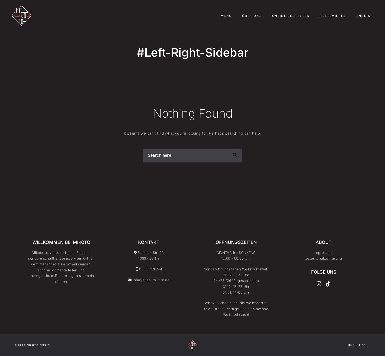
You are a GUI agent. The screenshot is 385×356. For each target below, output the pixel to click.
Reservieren (333, 16)
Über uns (252, 16)
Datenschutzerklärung (323, 258)
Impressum (323, 253)
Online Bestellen (291, 16)
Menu (226, 16)
